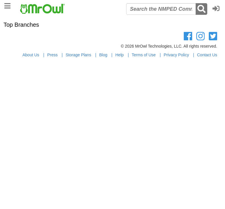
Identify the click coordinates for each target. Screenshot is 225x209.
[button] (217, 9)
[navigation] (7, 5)
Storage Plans (78, 55)
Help (119, 55)
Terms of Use (144, 55)
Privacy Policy (176, 55)
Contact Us (207, 55)
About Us (30, 55)
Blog (103, 55)
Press (52, 55)
